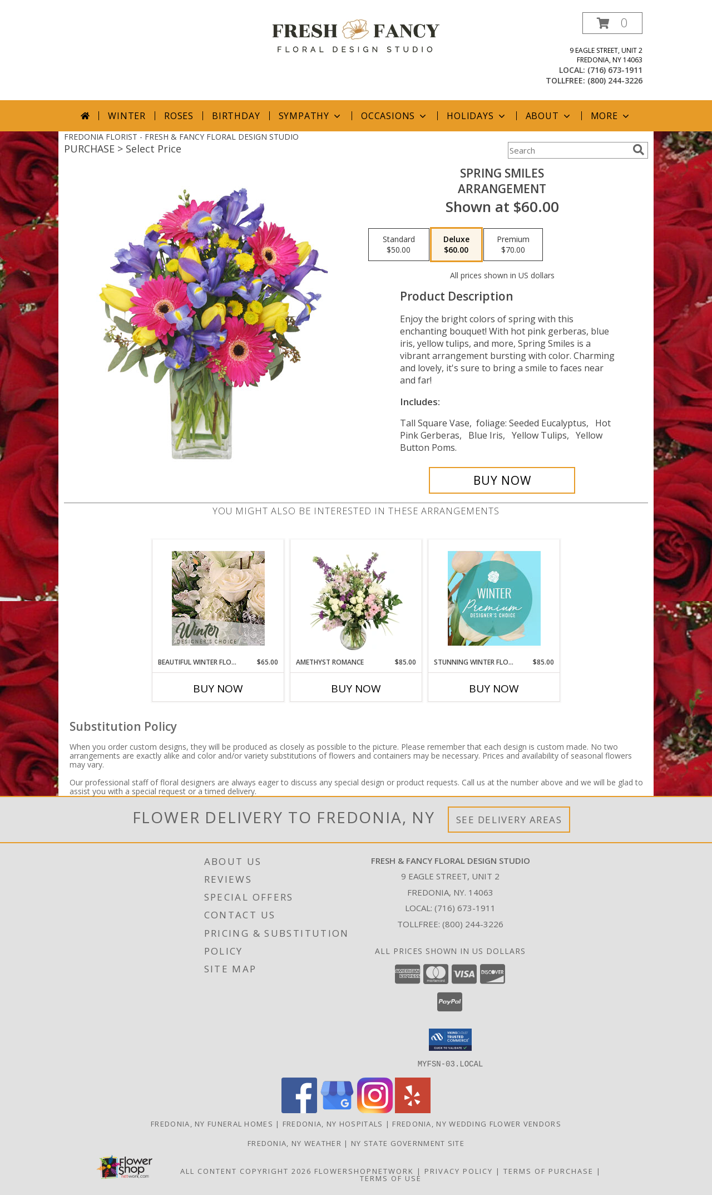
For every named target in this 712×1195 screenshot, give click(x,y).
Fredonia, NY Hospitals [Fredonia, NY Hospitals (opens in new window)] (333, 1123)
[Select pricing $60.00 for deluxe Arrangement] (456, 245)
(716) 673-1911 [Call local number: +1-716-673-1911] (614, 70)
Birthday (236, 116)
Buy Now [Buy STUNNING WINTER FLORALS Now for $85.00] (494, 688)
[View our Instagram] (375, 1109)
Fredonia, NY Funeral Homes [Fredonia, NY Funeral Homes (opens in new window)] (212, 1123)
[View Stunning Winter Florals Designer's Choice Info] (494, 598)
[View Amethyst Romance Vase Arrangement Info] (356, 598)
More (611, 116)
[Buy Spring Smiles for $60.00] (502, 480)
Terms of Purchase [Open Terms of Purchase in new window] (548, 1171)
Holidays (477, 116)
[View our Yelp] (413, 1109)
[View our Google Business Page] (337, 1109)
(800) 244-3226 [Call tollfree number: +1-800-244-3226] (614, 80)
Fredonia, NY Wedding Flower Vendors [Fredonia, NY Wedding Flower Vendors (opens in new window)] (476, 1123)
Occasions (394, 116)
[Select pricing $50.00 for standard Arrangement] (399, 245)
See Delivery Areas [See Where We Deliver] (509, 819)
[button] (612, 23)
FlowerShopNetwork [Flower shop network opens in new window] (364, 1171)
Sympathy (311, 116)
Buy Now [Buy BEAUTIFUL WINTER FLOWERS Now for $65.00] (218, 688)
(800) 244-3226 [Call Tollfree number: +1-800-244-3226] (472, 924)
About (549, 116)
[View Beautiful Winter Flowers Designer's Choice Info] (218, 598)
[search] (638, 150)
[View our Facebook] (299, 1109)
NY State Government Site (407, 1143)
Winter (127, 116)
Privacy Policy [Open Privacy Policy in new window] (458, 1171)
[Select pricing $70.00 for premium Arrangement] (513, 245)
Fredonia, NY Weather (295, 1143)
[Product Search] (567, 150)
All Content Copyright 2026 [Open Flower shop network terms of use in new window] (246, 1171)
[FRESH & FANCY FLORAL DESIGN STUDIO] (356, 34)
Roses (179, 116)
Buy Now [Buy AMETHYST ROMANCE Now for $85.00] (356, 688)
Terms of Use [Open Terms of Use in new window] (391, 1178)
